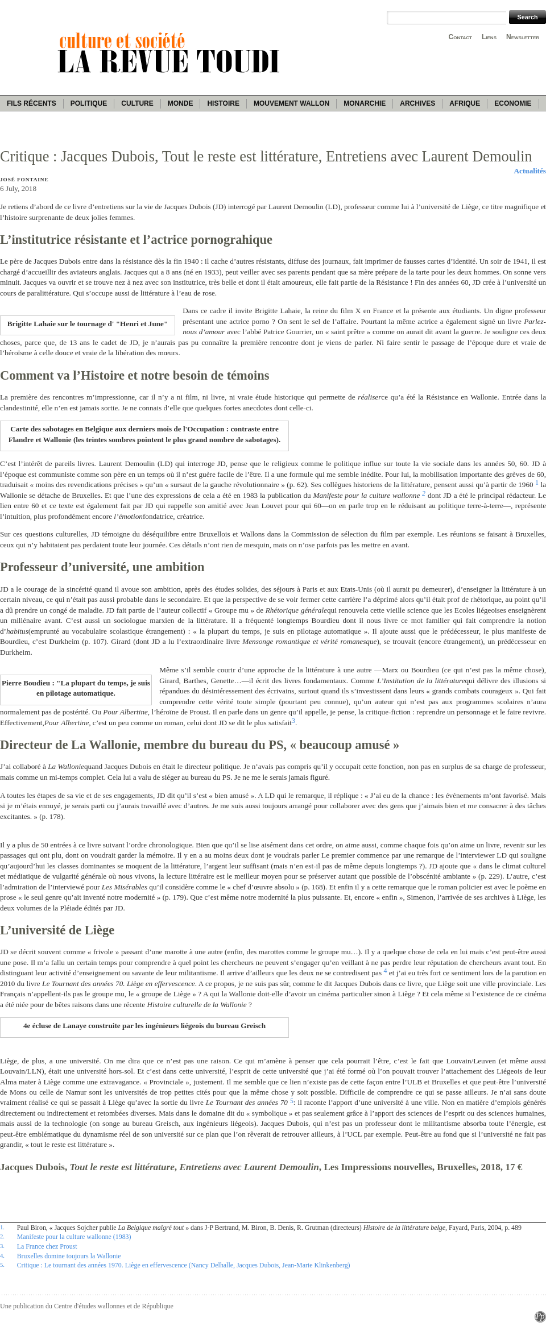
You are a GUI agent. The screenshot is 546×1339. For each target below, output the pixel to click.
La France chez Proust (47, 1246)
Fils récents (31, 103)
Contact (460, 37)
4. (2, 1255)
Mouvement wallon (291, 103)
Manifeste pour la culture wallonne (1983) (74, 1237)
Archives (417, 103)
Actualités (530, 171)
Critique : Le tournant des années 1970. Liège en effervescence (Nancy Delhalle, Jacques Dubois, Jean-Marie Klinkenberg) (183, 1265)
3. (2, 1245)
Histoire (223, 103)
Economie (512, 103)
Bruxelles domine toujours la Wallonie (69, 1256)
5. (2, 1264)
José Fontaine (24, 179)
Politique (89, 103)
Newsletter (522, 37)
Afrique (464, 103)
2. (2, 1236)
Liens (489, 37)
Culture (137, 103)
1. (2, 1227)
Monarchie (365, 103)
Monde (180, 103)
